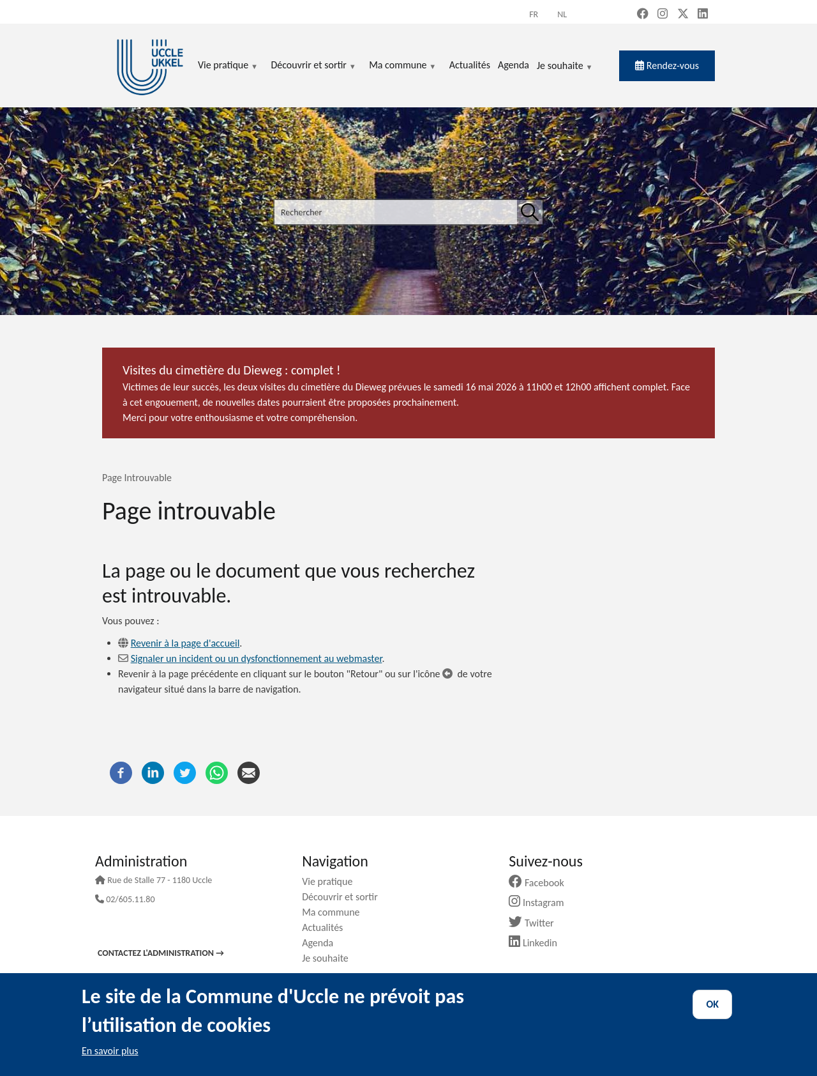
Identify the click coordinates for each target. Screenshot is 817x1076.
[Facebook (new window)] (643, 14)
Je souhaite (565, 66)
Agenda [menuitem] (513, 65)
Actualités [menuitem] (469, 65)
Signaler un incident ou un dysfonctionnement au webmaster (256, 658)
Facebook (541, 883)
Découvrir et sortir (344, 897)
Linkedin (537, 943)
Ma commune (335, 912)
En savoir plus (110, 1051)
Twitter (535, 923)
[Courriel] (248, 772)
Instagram (541, 902)
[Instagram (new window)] (662, 14)
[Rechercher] (530, 212)
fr (533, 14)
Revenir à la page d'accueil (185, 643)
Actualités (327, 927)
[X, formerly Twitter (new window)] (683, 14)
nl (562, 14)
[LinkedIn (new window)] (703, 14)
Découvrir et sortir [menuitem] (313, 66)
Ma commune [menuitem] (402, 66)
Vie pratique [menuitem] (228, 66)
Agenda (322, 943)
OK (712, 1004)
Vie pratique (331, 881)
